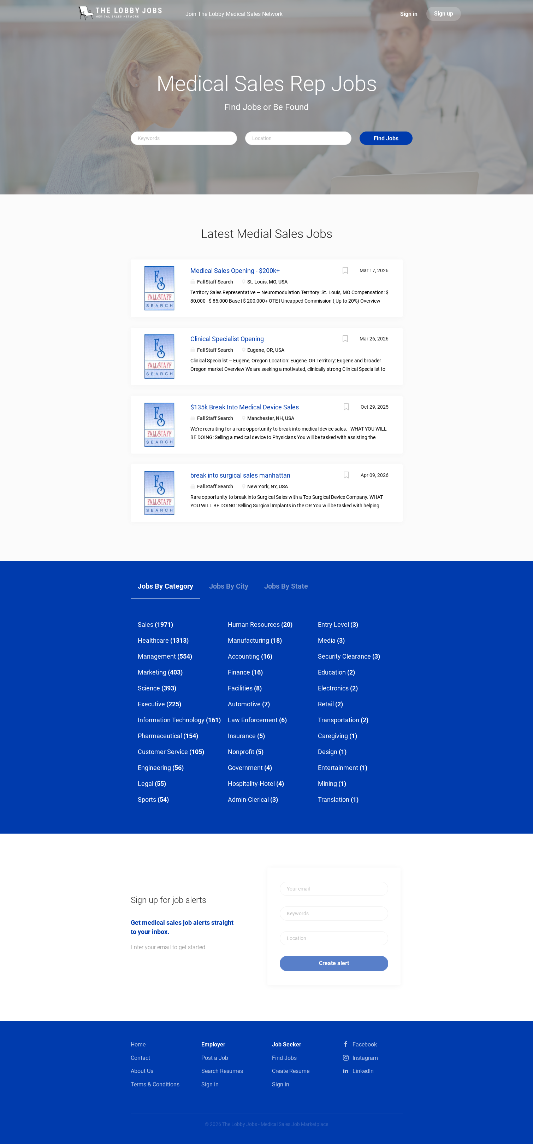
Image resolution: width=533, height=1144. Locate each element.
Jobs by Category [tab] (165, 586)
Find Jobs (386, 138)
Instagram (365, 1058)
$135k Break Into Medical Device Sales (244, 407)
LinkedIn (363, 1071)
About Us (142, 1071)
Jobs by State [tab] (286, 586)
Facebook (365, 1044)
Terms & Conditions (155, 1084)
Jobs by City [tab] (228, 586)
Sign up (443, 13)
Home (138, 1044)
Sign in (408, 14)
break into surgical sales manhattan (240, 475)
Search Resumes (222, 1071)
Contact (140, 1058)
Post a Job (214, 1058)
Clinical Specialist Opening (227, 339)
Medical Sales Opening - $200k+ (235, 270)
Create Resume (290, 1071)
